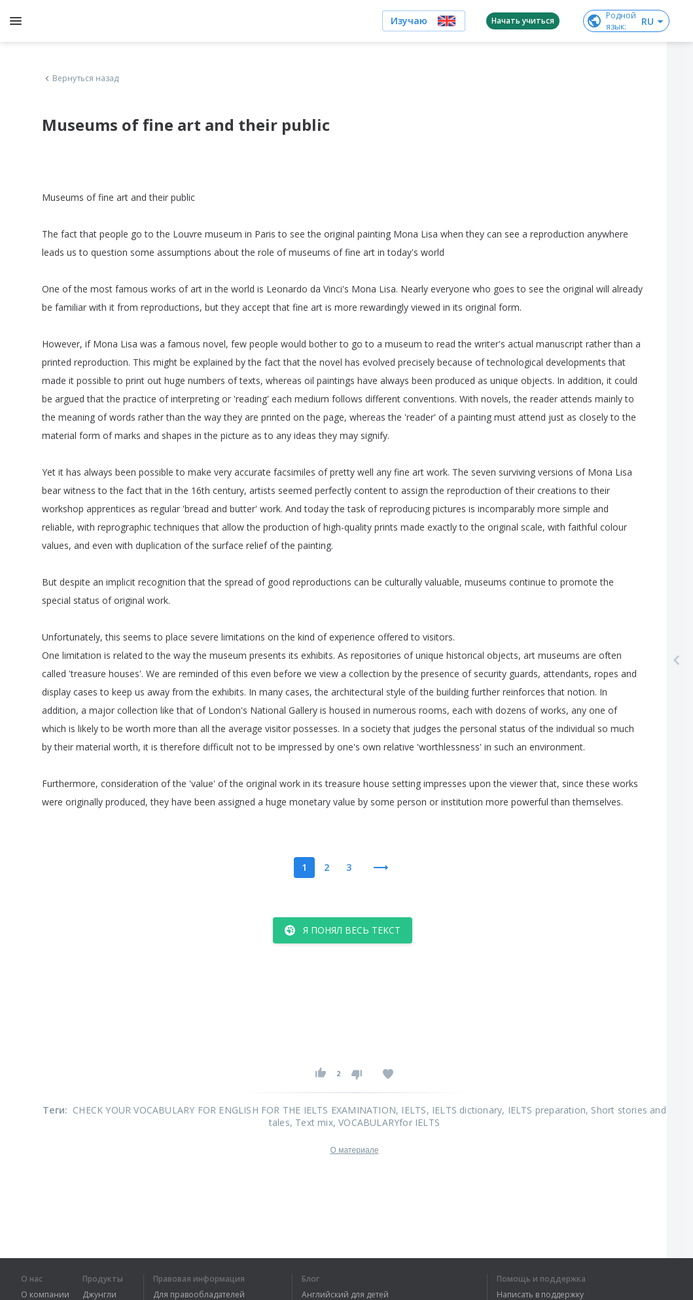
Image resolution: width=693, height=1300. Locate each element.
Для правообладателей (199, 1295)
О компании (45, 1295)
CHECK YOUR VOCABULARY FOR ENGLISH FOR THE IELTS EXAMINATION (234, 1110)
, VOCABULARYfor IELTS (386, 1122)
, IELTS (411, 1110)
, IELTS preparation (544, 1110)
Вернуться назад (80, 78)
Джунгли (99, 1295)
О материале (354, 1150)
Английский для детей (345, 1295)
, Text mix (311, 1122)
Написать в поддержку (540, 1295)
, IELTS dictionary (465, 1110)
